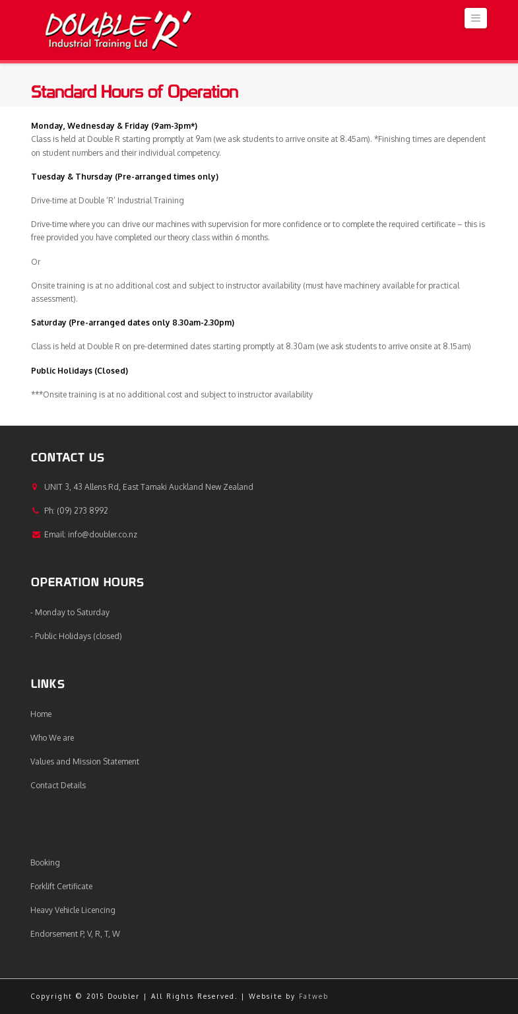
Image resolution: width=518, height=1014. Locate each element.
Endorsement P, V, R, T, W (75, 934)
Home (40, 714)
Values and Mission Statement (84, 761)
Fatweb (314, 996)
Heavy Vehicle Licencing (72, 910)
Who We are (52, 738)
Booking (45, 862)
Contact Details (58, 785)
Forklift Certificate (61, 886)
